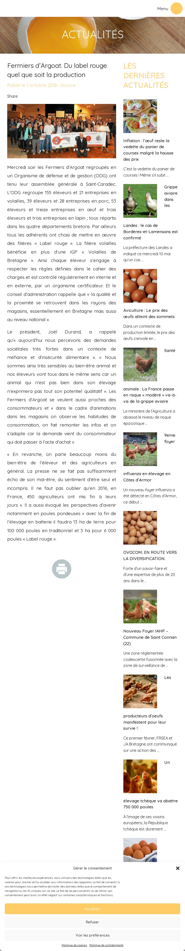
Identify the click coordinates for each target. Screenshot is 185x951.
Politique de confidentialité (106, 945)
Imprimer (61, 569)
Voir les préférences (93, 935)
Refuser (92, 922)
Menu (162, 8)
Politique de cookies (74, 945)
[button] (177, 868)
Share (12, 96)
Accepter (92, 908)
